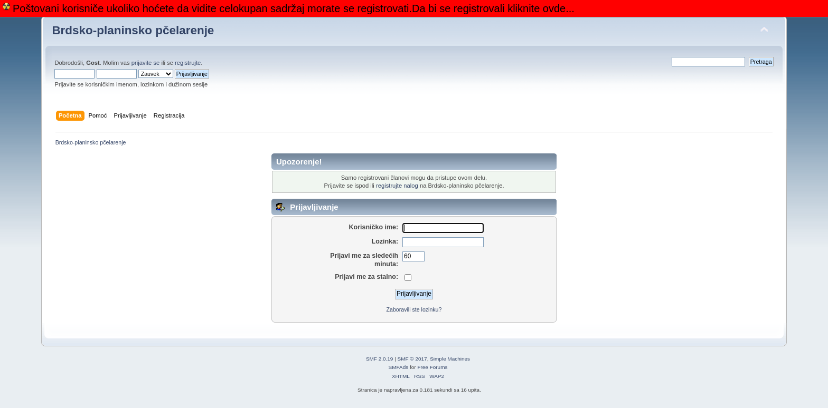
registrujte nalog (397, 185)
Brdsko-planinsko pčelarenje (133, 30)
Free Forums (432, 367)
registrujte (188, 63)
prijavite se (145, 63)
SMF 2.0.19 (379, 359)
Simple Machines (450, 359)
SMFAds (399, 367)
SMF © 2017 (412, 359)
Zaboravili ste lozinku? (414, 309)
